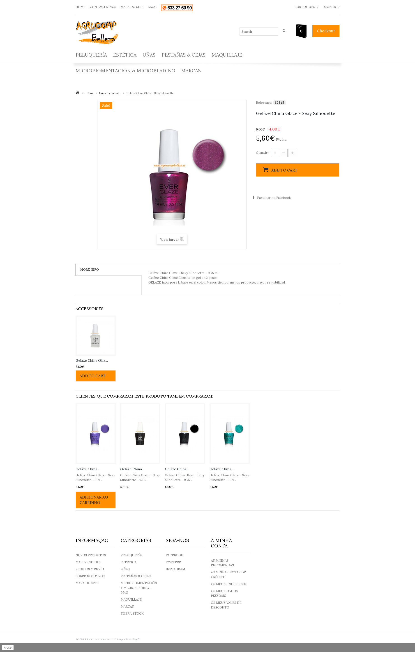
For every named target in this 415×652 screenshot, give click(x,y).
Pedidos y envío (90, 569)
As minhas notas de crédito (228, 574)
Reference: (264, 103)
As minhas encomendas (222, 562)
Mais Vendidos (88, 562)
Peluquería (91, 55)
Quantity (262, 153)
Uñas (149, 55)
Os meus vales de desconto (226, 605)
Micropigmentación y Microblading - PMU (139, 588)
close (8, 647)
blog (152, 7)
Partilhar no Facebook (274, 198)
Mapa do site (87, 583)
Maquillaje (227, 55)
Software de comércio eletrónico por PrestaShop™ (112, 639)
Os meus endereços (228, 584)
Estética (124, 55)
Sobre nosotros (90, 576)
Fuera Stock (132, 613)
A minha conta (221, 543)
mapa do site (131, 7)
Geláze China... (88, 469)
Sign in (330, 7)
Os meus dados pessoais (224, 593)
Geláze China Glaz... (92, 360)
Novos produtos (91, 555)
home (80, 7)
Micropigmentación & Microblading (125, 71)
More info (89, 270)
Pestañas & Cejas (183, 55)
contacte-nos (103, 7)
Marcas (191, 71)
